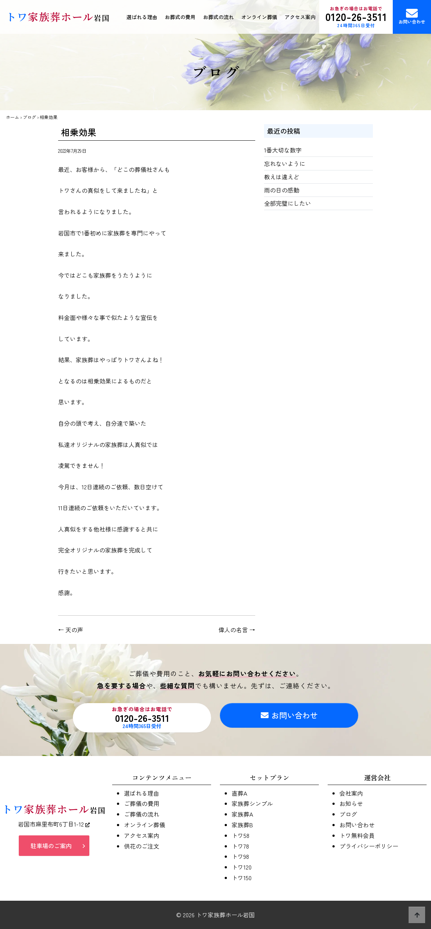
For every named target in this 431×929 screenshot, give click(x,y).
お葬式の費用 (180, 17)
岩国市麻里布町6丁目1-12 (54, 825)
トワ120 (242, 867)
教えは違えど (281, 176)
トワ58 (240, 835)
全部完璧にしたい (287, 203)
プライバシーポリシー (368, 846)
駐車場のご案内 (51, 847)
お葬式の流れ (218, 17)
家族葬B (242, 824)
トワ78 (240, 846)
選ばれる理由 (142, 17)
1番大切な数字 (283, 149)
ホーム (12, 117)
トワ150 (242, 877)
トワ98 (240, 856)
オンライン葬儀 (259, 17)
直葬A (239, 793)
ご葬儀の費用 (141, 803)
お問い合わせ (412, 16)
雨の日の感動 (281, 190)
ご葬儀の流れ (141, 814)
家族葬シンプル (252, 803)
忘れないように (284, 163)
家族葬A (242, 814)
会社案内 (351, 793)
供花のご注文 (141, 846)
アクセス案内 (300, 17)
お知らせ (351, 803)
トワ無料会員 (357, 835)
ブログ (29, 117)
